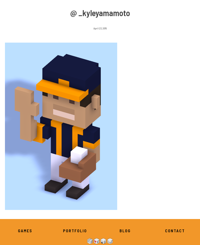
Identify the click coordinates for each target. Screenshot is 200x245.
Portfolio (75, 230)
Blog (125, 230)
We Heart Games (100, 241)
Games (25, 230)
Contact (175, 230)
